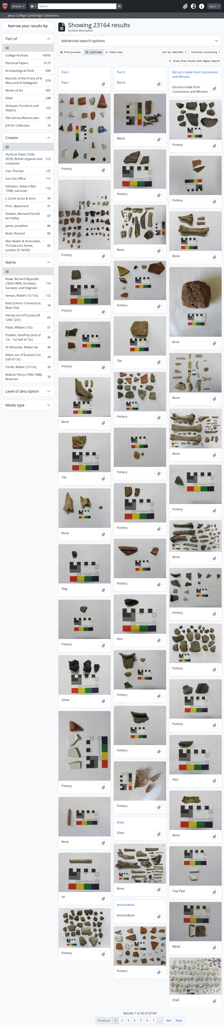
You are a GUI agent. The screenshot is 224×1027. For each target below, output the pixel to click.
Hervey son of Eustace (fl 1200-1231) (28, 317)
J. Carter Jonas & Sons (28, 199)
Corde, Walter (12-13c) (28, 368)
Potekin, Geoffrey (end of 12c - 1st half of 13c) (28, 337)
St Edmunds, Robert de (28, 348)
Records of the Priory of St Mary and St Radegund (28, 80)
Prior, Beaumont (28, 207)
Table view (113, 52)
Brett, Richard (28, 234)
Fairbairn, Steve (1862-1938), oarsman (28, 188)
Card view (94, 52)
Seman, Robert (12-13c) (28, 296)
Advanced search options (83, 40)
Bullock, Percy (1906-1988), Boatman (28, 377)
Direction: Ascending (204, 52)
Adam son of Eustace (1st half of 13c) (28, 357)
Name (10, 262)
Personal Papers (28, 64)
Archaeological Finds (28, 71)
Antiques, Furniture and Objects (28, 108)
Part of (11, 38)
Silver (28, 99)
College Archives (28, 56)
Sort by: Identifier (173, 52)
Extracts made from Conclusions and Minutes (195, 74)
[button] (185, 6)
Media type (14, 405)
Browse (17, 6)
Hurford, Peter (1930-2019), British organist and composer (28, 158)
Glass (120, 822)
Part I (65, 72)
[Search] (77, 6)
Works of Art (28, 91)
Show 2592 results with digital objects (194, 61)
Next (179, 1020)
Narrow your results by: (28, 25)
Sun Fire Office (28, 179)
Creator (11, 137)
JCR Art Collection (28, 126)
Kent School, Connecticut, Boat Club (28, 305)
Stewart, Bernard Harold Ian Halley (28, 216)
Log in (213, 6)
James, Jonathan (28, 227)
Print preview (70, 52)
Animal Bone (126, 905)
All (7, 48)
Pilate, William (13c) (28, 328)
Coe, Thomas (28, 172)
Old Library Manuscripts (28, 119)
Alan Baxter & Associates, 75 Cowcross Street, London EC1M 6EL (28, 245)
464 (168, 1020)
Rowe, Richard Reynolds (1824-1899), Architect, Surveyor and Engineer (28, 283)
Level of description (22, 391)
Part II (121, 72)
